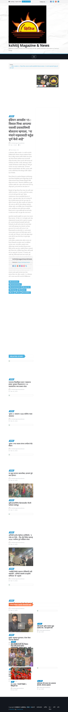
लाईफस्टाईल (39, 707)
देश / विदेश (50, 708)
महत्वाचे (33, 707)
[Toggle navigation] (34, 56)
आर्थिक (45, 707)
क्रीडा (28, 707)
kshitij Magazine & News (29, 45)
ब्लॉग (58, 707)
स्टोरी (54, 707)
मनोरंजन (23, 707)
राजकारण (17, 707)
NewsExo (12, 709)
